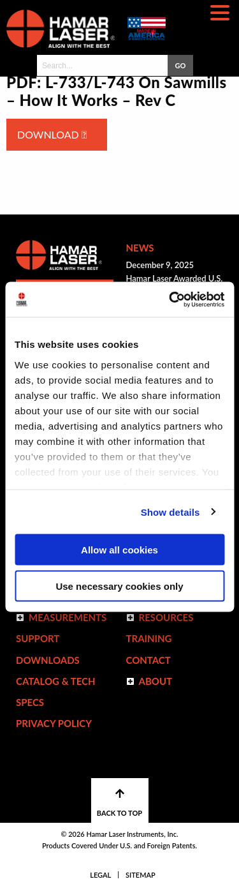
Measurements (67, 617)
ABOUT (156, 681)
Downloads (48, 660)
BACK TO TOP (119, 802)
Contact (148, 660)
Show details (170, 511)
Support (37, 638)
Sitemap (141, 875)
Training (149, 638)
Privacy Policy (54, 723)
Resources (166, 617)
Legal (100, 875)
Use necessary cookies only (119, 585)
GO (180, 65)
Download (52, 134)
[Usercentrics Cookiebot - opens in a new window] (170, 299)
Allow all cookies (119, 549)
